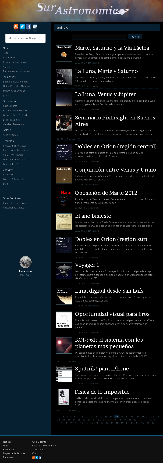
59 (137, 422)
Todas (6, 52)
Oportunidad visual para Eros (112, 314)
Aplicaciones (38, 449)
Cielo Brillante (10, 105)
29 (84, 419)
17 (127, 416)
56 (122, 422)
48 (81, 422)
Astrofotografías (11, 134)
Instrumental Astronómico (16, 150)
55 (117, 422)
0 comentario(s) (92, 62)
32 (99, 419)
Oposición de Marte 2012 (106, 193)
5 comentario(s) (92, 208)
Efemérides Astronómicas (16, 81)
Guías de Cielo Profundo (15, 115)
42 (150, 419)
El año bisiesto (93, 215)
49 (86, 422)
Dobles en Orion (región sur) (111, 239)
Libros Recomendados (15, 159)
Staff (5, 183)
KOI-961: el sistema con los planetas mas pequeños (109, 342)
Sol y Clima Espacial (13, 154)
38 (130, 419)
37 (125, 419)
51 (97, 422)
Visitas (6, 66)
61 (147, 422)
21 (147, 416)
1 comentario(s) (92, 257)
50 (91, 422)
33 (104, 419)
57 (127, 422)
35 (114, 419)
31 (94, 419)
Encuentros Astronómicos (16, 71)
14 (111, 416)
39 (135, 419)
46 (71, 422)
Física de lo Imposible (102, 391)
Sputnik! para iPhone (102, 368)
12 (101, 416)
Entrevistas (8, 457)
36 (119, 419)
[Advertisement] (25, 232)
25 (63, 419)
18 (132, 416)
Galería (6, 445)
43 (155, 419)
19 (137, 416)
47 (76, 422)
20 (142, 416)
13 (106, 416)
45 (66, 422)
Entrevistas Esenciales (14, 203)
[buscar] (24, 38)
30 (89, 419)
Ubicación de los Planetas (16, 86)
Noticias (7, 441)
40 (140, 419)
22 (152, 416)
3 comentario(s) (92, 109)
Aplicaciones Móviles (13, 207)
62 (153, 422)
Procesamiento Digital (14, 145)
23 (157, 416)
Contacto (8, 174)
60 (142, 422)
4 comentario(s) (73, 410)
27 (74, 419)
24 (58, 419)
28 (79, 419)
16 (122, 416)
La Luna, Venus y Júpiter (105, 94)
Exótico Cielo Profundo (15, 110)
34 (109, 419)
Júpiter (6, 95)
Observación (9, 57)
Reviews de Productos (14, 62)
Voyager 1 (87, 265)
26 (68, 419)
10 (90, 416)
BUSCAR (135, 36)
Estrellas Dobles (11, 119)
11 (96, 416)
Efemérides (9, 449)
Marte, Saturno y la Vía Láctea (112, 47)
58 (132, 422)
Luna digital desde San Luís (109, 290)
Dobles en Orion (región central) (116, 146)
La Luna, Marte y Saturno (106, 71)
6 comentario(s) (92, 86)
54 (112, 422)
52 (102, 422)
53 (107, 422)
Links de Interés (11, 164)
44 (61, 422)
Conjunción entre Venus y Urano (115, 169)
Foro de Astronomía (13, 179)
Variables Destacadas (14, 124)
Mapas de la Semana (14, 90)
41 (145, 419)
